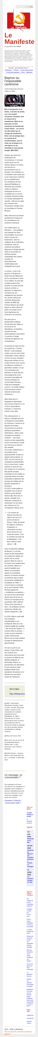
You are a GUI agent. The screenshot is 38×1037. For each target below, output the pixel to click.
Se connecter (19, 1032)
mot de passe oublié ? (13, 803)
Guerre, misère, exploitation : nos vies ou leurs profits (30, 923)
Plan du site (8, 1032)
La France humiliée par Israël (30, 931)
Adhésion (29, 72)
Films (23, 72)
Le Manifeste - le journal (30, 821)
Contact (28, 1032)
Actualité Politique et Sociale (30, 814)
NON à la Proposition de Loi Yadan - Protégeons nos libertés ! (30, 955)
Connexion (8, 800)
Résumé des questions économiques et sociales (30, 982)
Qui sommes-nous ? (21, 68)
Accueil (11, 68)
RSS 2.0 (7, 1034)
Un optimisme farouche (29, 974)
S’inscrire (17, 800)
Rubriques (8, 70)
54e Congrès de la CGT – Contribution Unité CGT (30, 902)
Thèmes (16, 70)
